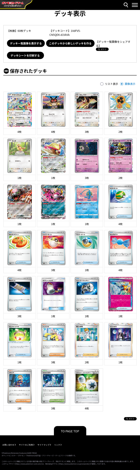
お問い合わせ (8, 444)
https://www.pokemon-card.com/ (28, 464)
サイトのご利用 (26, 444)
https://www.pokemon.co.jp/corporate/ (74, 464)
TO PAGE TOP (70, 431)
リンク (57, 444)
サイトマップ (43, 444)
